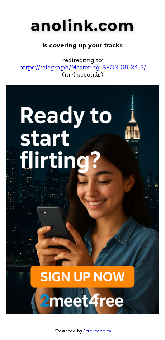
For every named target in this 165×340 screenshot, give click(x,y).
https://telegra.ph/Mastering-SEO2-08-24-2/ (82, 67)
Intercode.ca (97, 331)
